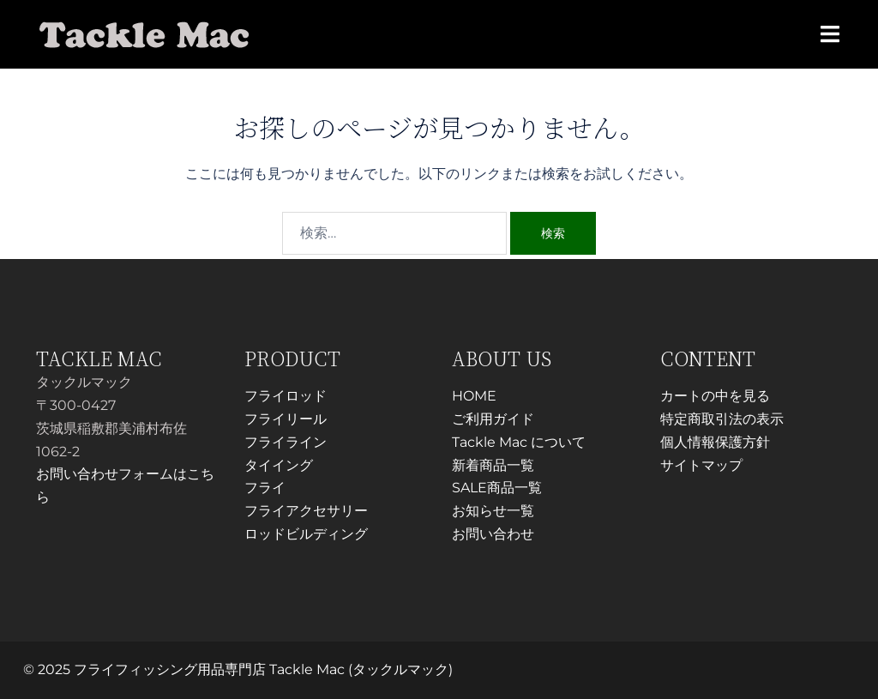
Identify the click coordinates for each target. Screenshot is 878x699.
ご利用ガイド (493, 419)
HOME (474, 396)
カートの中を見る (715, 396)
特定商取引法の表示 (722, 419)
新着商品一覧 (493, 465)
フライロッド (285, 396)
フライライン (285, 442)
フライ (265, 487)
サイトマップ (701, 465)
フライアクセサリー (306, 511)
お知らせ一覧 (493, 511)
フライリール (285, 419)
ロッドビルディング (306, 534)
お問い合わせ (493, 534)
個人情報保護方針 (715, 442)
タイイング (278, 465)
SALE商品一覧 (497, 487)
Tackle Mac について (519, 442)
